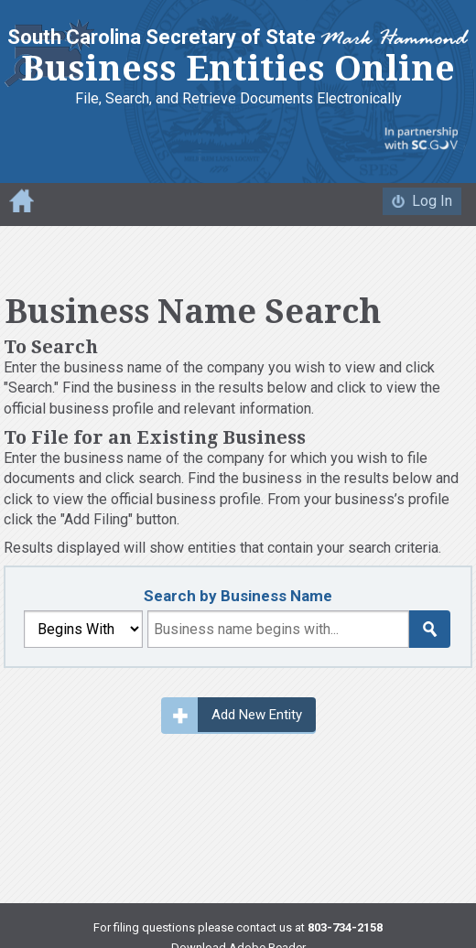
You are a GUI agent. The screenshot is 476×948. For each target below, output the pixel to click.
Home (21, 200)
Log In (432, 201)
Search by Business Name (238, 596)
